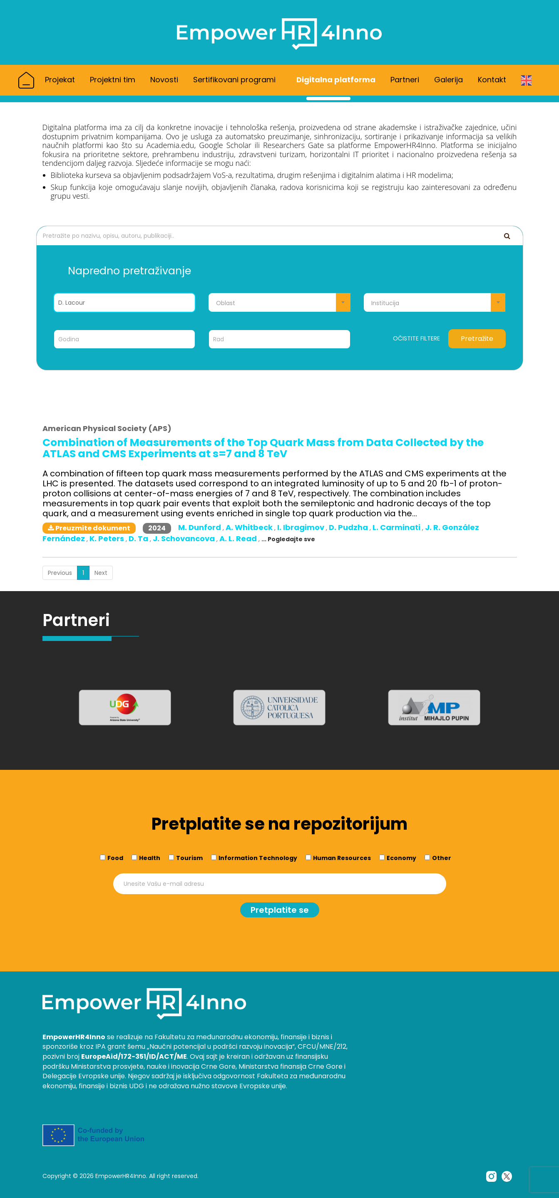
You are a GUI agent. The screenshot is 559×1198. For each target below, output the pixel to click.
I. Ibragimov (301, 527)
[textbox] (279, 303)
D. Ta (139, 538)
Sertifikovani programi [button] (237, 79)
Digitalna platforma (335, 79)
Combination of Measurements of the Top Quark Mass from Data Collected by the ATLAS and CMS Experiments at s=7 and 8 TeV (263, 448)
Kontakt (492, 79)
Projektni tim (112, 79)
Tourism (189, 857)
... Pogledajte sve (288, 539)
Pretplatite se (280, 909)
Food (115, 857)
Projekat (60, 79)
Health (149, 857)
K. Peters (107, 538)
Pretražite (477, 338)
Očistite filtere (416, 339)
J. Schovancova (184, 538)
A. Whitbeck (250, 527)
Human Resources (342, 857)
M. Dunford (200, 527)
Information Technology (258, 857)
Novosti (164, 79)
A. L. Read (238, 538)
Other (441, 857)
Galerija (448, 79)
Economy (401, 857)
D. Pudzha (349, 527)
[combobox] (279, 302)
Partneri (404, 79)
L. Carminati (397, 527)
